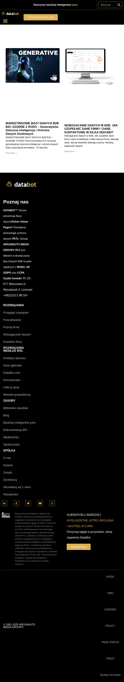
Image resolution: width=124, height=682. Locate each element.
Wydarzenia (11, 437)
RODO (110, 576)
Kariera (8, 465)
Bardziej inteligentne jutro (19, 422)
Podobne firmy (12, 341)
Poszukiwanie (12, 320)
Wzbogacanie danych (17, 334)
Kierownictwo (11, 380)
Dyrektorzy (10, 479)
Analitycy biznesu (14, 358)
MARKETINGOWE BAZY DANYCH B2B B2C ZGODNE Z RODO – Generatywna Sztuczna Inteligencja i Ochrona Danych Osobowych (32, 128)
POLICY (110, 625)
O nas (7, 458)
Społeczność (11, 444)
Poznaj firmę (11, 327)
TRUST (110, 658)
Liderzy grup (11, 387)
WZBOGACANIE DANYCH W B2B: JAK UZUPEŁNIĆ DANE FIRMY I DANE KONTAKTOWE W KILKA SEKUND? (91, 129)
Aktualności (10, 494)
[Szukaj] (119, 5)
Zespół (7, 472)
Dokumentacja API (15, 430)
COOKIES (110, 609)
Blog (6, 415)
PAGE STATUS (110, 642)
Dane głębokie (12, 365)
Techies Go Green (110, 675)
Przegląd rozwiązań (16, 312)
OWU (110, 593)
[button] (5, 21)
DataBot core (11, 372)
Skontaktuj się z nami (17, 487)
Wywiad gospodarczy (17, 394)
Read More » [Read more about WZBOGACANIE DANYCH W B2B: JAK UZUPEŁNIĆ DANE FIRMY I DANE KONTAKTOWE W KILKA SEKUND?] (70, 151)
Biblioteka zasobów (15, 408)
